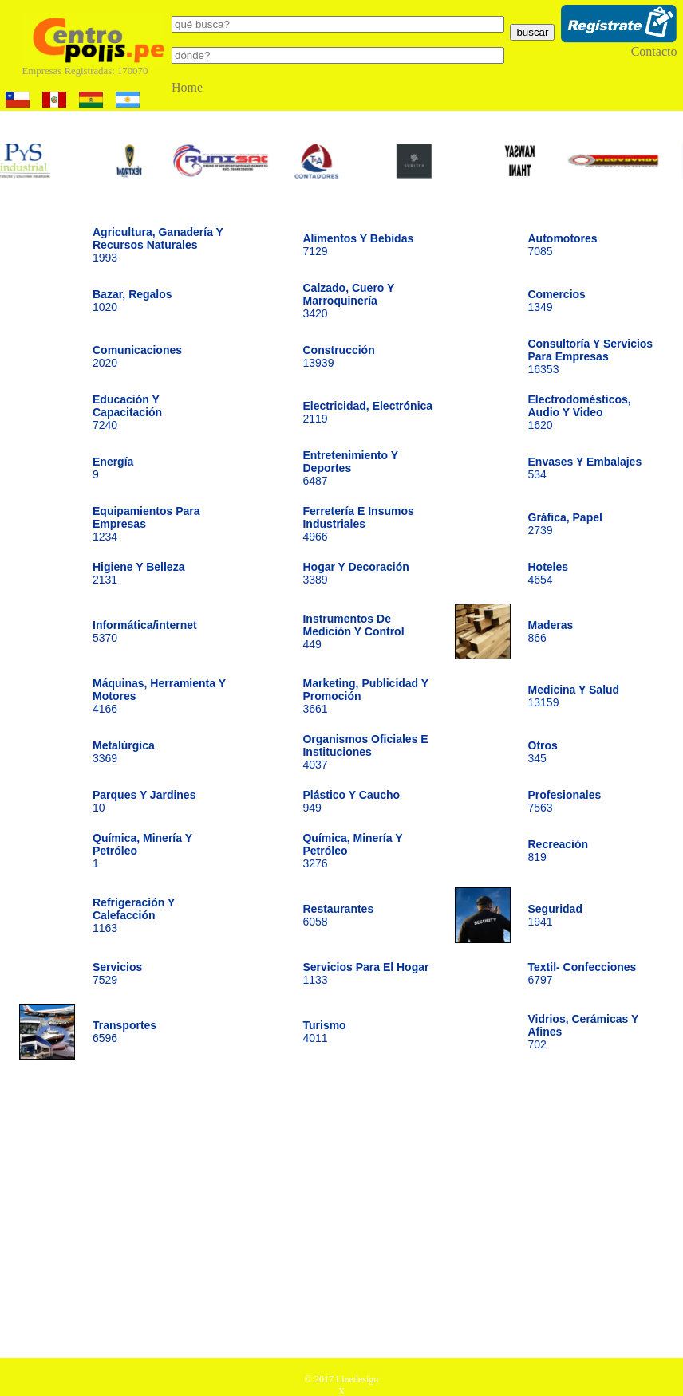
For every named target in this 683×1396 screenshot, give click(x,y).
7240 (127, 412)
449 (353, 631)
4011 (323, 1031)
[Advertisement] (341, 1214)
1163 (134, 915)
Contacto (654, 51)
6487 (349, 468)
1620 (579, 412)
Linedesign (357, 1379)
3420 (348, 300)
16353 (590, 356)
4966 (357, 524)
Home (187, 87)
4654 (548, 573)
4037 (365, 752)
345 (543, 752)
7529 (117, 973)
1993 (158, 245)
